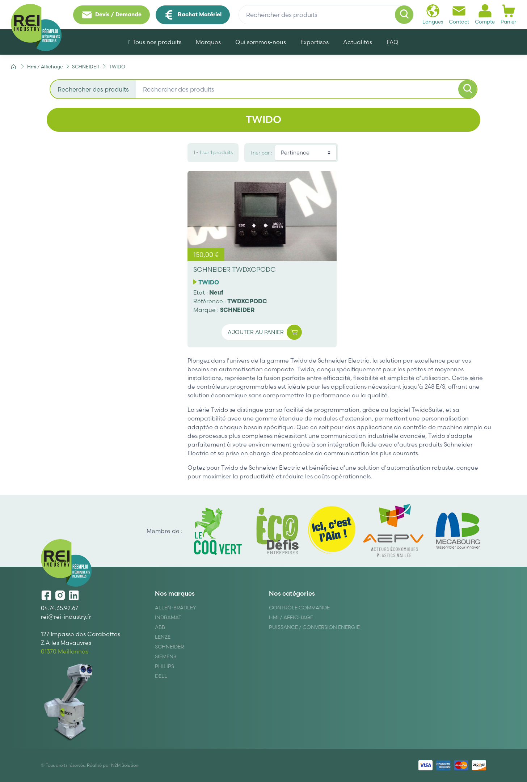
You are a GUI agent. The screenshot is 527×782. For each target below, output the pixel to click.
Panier (508, 14)
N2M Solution (124, 765)
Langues (432, 14)
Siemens (165, 656)
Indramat (168, 617)
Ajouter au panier (265, 332)
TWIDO (208, 282)
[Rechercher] (404, 14)
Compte (485, 14)
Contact (459, 14)
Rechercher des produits (93, 89)
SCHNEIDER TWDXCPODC (234, 269)
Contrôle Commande (299, 607)
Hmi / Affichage (291, 617)
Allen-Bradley (175, 607)
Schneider (169, 646)
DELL (161, 676)
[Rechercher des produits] (326, 14)
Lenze (162, 637)
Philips (164, 666)
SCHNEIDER (237, 309)
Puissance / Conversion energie (314, 627)
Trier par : (261, 152)
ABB (160, 627)
